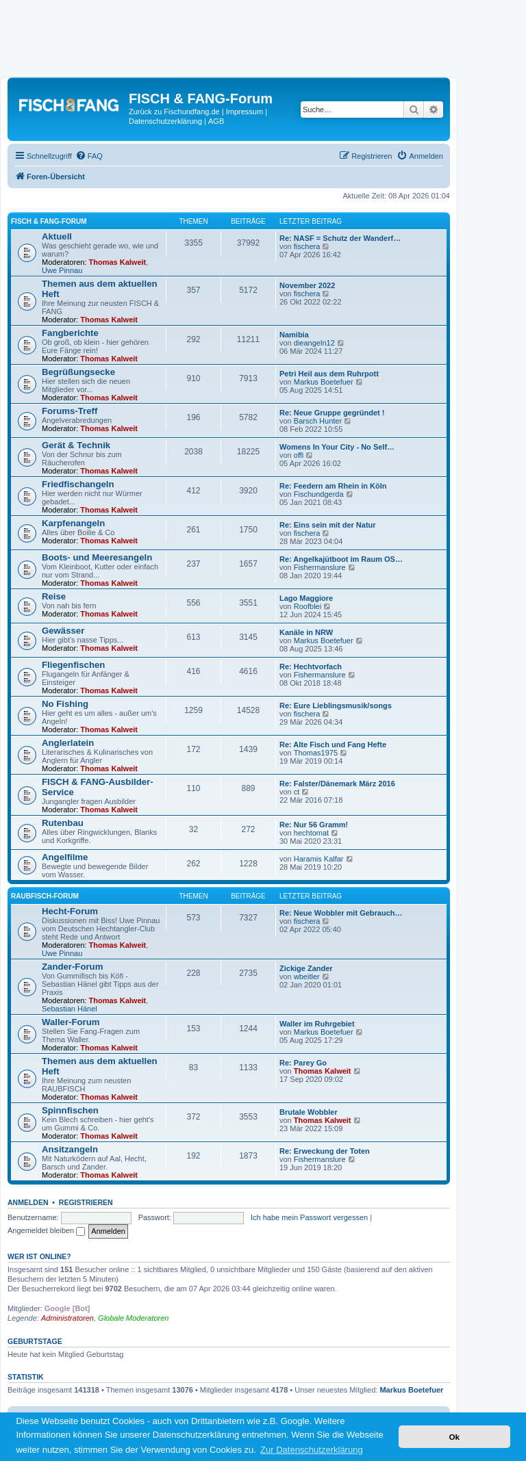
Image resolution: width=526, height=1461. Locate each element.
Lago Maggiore (306, 598)
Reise (54, 596)
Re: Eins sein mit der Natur (327, 525)
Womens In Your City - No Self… (336, 447)
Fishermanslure (320, 567)
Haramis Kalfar (319, 859)
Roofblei (307, 606)
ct (297, 792)
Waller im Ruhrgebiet (317, 1024)
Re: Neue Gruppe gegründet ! (331, 413)
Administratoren (67, 1318)
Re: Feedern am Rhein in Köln (332, 486)
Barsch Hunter (318, 421)
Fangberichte (70, 333)
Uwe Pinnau (62, 270)
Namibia (294, 335)
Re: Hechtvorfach (310, 666)
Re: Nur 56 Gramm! (313, 824)
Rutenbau (63, 823)
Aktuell (57, 236)
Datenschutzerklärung (165, 121)
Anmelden (28, 1202)
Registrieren (86, 1202)
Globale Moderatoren (133, 1318)
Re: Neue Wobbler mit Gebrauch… (341, 913)
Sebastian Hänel (69, 1009)
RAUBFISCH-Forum (45, 896)
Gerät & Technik (76, 445)
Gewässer (63, 630)
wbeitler (307, 976)
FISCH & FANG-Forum (49, 221)
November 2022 (307, 285)
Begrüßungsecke (78, 372)
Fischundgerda (319, 494)
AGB (216, 121)
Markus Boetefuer (323, 382)
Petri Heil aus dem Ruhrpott (329, 374)
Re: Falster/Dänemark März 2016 (337, 783)
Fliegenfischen (73, 665)
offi (298, 455)
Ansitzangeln (70, 1149)
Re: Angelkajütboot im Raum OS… (341, 559)
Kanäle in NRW (306, 632)
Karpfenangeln (73, 523)
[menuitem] (89, 156)
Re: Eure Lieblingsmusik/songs (335, 705)
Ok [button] (454, 1436)
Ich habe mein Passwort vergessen (309, 1217)
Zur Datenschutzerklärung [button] (311, 1450)
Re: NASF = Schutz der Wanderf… (340, 238)
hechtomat (311, 833)
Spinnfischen (70, 1110)
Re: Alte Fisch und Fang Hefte (332, 744)
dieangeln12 (314, 343)
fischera (307, 246)
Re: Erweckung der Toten (324, 1151)
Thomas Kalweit (118, 262)
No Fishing (65, 704)
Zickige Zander (306, 968)
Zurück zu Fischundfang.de (174, 111)
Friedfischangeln (78, 484)
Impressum (244, 111)
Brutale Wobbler (308, 1112)
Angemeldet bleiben (46, 1230)
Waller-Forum (71, 1022)
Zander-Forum (72, 966)
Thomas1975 (316, 753)
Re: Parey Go (303, 1063)
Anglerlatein (68, 743)
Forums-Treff (69, 411)
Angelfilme (65, 857)
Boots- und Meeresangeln (97, 557)
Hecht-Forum (70, 911)
